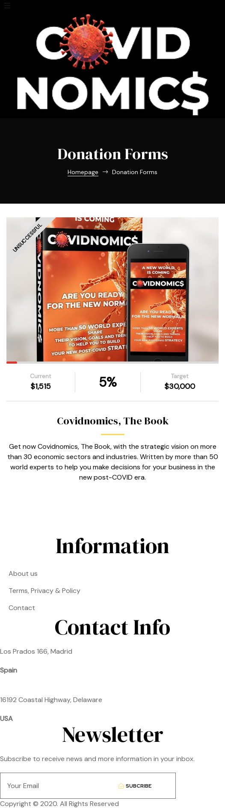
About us (23, 573)
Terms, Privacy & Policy (44, 590)
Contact (22, 607)
